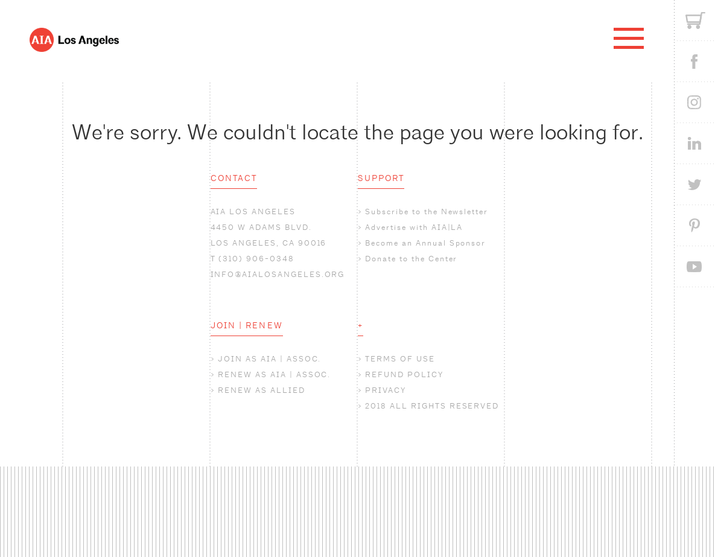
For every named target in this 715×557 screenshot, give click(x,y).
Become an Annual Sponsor (425, 243)
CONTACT (234, 178)
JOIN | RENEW (247, 325)
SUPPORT (381, 178)
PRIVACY (385, 390)
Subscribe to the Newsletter (426, 211)
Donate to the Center (411, 258)
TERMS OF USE (399, 359)
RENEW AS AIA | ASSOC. (274, 374)
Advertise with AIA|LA (414, 227)
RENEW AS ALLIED (261, 390)
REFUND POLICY (404, 374)
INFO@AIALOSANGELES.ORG (278, 274)
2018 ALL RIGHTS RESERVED (432, 406)
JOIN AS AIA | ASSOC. (269, 359)
